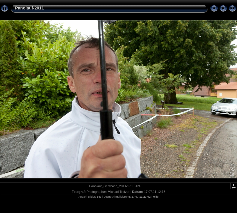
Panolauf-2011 (29, 8)
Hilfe (155, 196)
